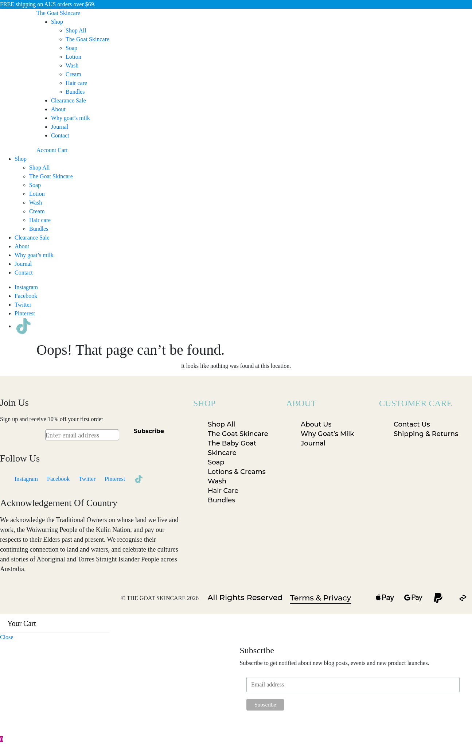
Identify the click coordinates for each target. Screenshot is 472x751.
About (58, 109)
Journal (59, 127)
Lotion (73, 57)
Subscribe (149, 431)
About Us (316, 424)
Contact (60, 135)
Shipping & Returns (426, 434)
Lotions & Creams (237, 472)
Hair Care (223, 491)
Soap (71, 48)
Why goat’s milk (70, 118)
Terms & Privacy (320, 597)
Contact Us (412, 424)
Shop (57, 22)
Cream (73, 74)
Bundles (75, 92)
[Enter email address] (82, 434)
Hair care (76, 83)
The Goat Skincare (87, 39)
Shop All (76, 30)
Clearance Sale (68, 100)
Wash (72, 65)
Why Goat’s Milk (327, 434)
